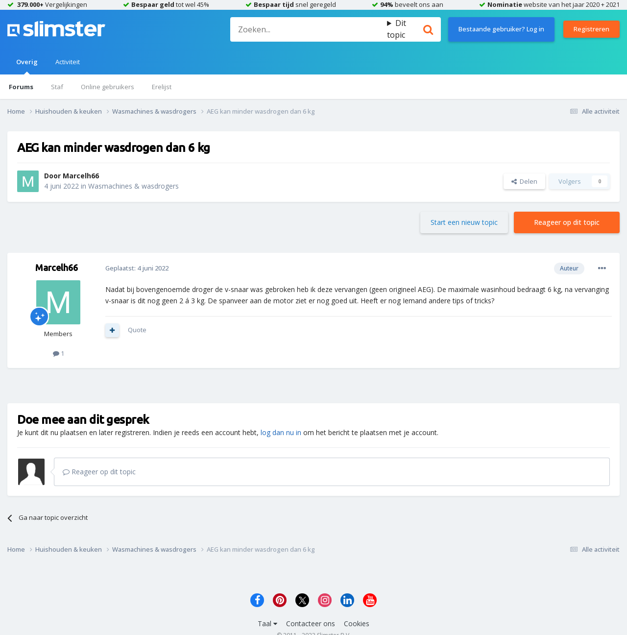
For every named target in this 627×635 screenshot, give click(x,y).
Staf (57, 86)
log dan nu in (281, 432)
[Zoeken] (308, 29)
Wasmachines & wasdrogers (133, 186)
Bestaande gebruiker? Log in (501, 28)
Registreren (591, 28)
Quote (137, 329)
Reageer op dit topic (567, 222)
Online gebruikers (107, 86)
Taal (267, 623)
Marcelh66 (81, 175)
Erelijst (161, 86)
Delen (524, 181)
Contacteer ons (310, 623)
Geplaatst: (137, 268)
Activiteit (67, 61)
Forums (21, 86)
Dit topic (396, 29)
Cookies (356, 623)
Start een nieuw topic (464, 222)
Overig (27, 65)
